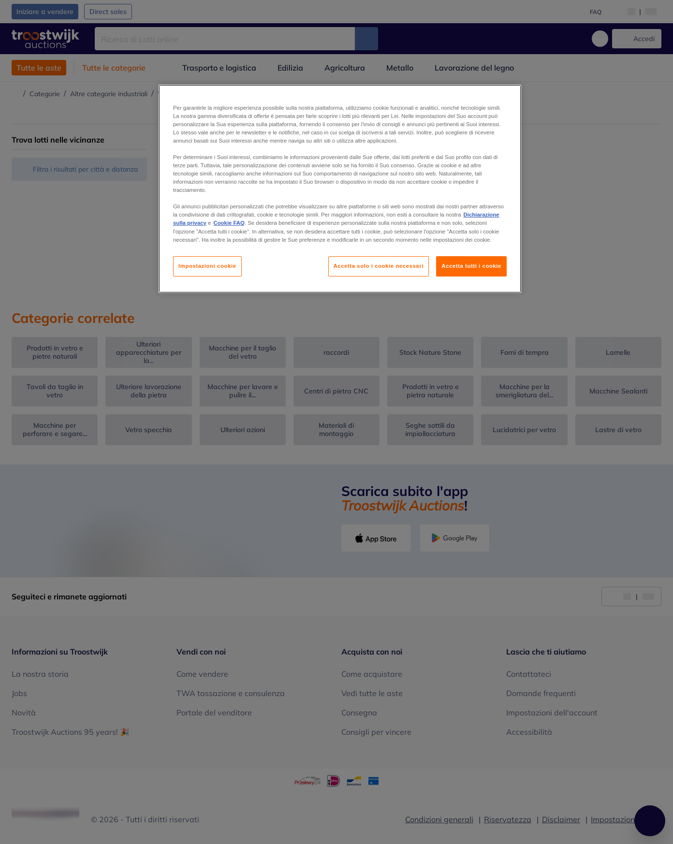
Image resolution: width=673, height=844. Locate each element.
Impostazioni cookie (207, 266)
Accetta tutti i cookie (471, 266)
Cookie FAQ (228, 223)
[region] (340, 189)
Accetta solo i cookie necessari (379, 266)
